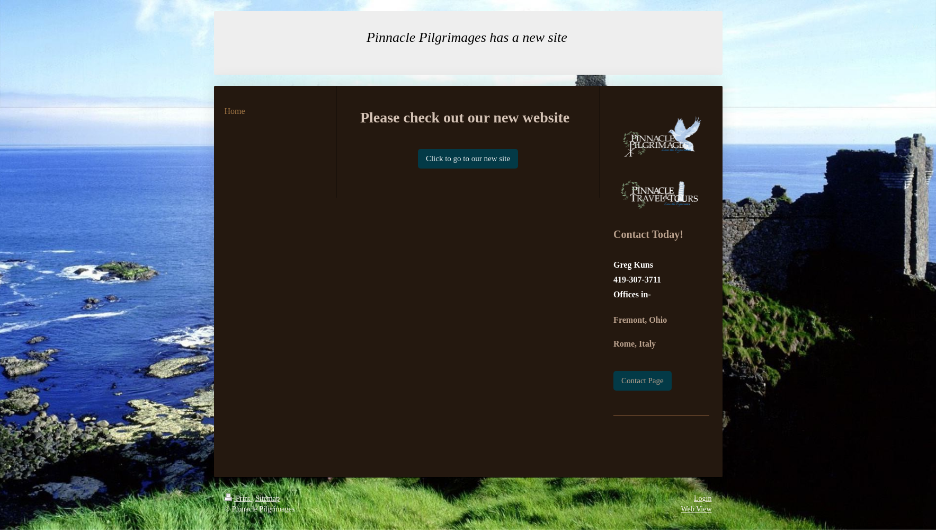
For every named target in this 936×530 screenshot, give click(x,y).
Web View (696, 509)
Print (238, 498)
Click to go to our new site (468, 158)
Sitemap (267, 498)
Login (702, 498)
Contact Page (642, 380)
